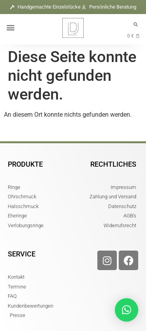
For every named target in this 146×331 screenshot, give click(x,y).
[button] (10, 27)
